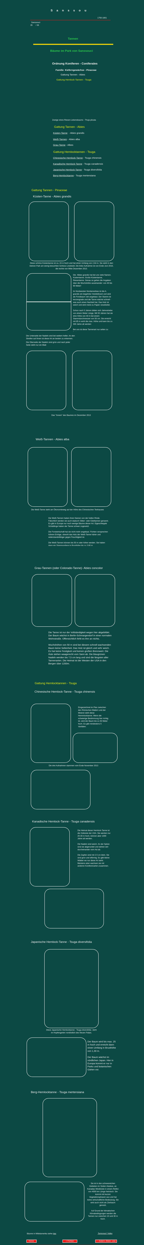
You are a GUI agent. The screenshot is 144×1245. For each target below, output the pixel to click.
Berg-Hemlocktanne (63, 175)
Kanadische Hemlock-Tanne (67, 164)
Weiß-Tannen (60, 139)
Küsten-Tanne (60, 133)
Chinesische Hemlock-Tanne (68, 158)
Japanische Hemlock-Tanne (67, 169)
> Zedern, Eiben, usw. (106, 1241)
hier (54, 1234)
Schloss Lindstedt (67, 266)
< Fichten (70, 1241)
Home (31, 1241)
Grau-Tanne (59, 145)
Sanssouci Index (105, 1233)
